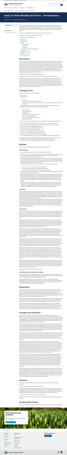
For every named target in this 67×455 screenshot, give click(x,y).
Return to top (6, 430)
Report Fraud (16, 442)
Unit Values (25, 45)
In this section (8, 25)
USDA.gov (16, 444)
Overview (7, 28)
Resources (22, 53)
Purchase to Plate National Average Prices (33, 303)
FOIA (15, 435)
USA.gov (15, 445)
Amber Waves (30, 7)
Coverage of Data (23, 41)
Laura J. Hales (24, 19)
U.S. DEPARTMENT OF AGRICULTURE (14, 4)
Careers (5, 437)
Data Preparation (26, 44)
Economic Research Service (15, 3)
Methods (22, 42)
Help (5, 441)
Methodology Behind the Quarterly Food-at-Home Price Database (32, 394)
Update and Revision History (11, 32)
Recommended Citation (24, 54)
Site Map (6, 446)
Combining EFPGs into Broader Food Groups (31, 48)
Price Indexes (25, 47)
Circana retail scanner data (55, 354)
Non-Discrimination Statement (17, 438)
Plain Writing (16, 440)
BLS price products (27, 355)
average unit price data (35, 295)
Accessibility (6, 435)
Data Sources (22, 39)
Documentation (9, 30)
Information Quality (8, 442)
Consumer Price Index (28, 289)
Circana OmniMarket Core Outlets (37, 61)
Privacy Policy (6, 444)
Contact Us (6, 439)
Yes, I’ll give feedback (11, 422)
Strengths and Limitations (25, 51)
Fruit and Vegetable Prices (30, 298)
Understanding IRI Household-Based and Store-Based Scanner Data (31, 74)
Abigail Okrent (18, 19)
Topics (5, 7)
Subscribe (47, 435)
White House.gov (17, 447)
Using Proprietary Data (23, 72)
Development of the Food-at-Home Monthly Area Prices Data (30, 35)
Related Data (22, 50)
